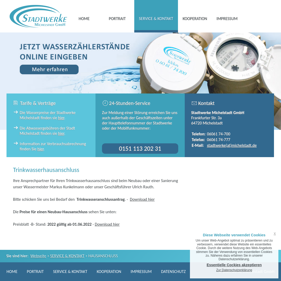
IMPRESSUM (227, 18)
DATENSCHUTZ (173, 271)
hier (61, 117)
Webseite (38, 255)
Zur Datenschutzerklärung (234, 270)
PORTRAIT (117, 18)
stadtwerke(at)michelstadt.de (232, 145)
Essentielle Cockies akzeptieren (234, 265)
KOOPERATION (195, 18)
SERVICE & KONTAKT (156, 18)
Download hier (142, 199)
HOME (84, 18)
